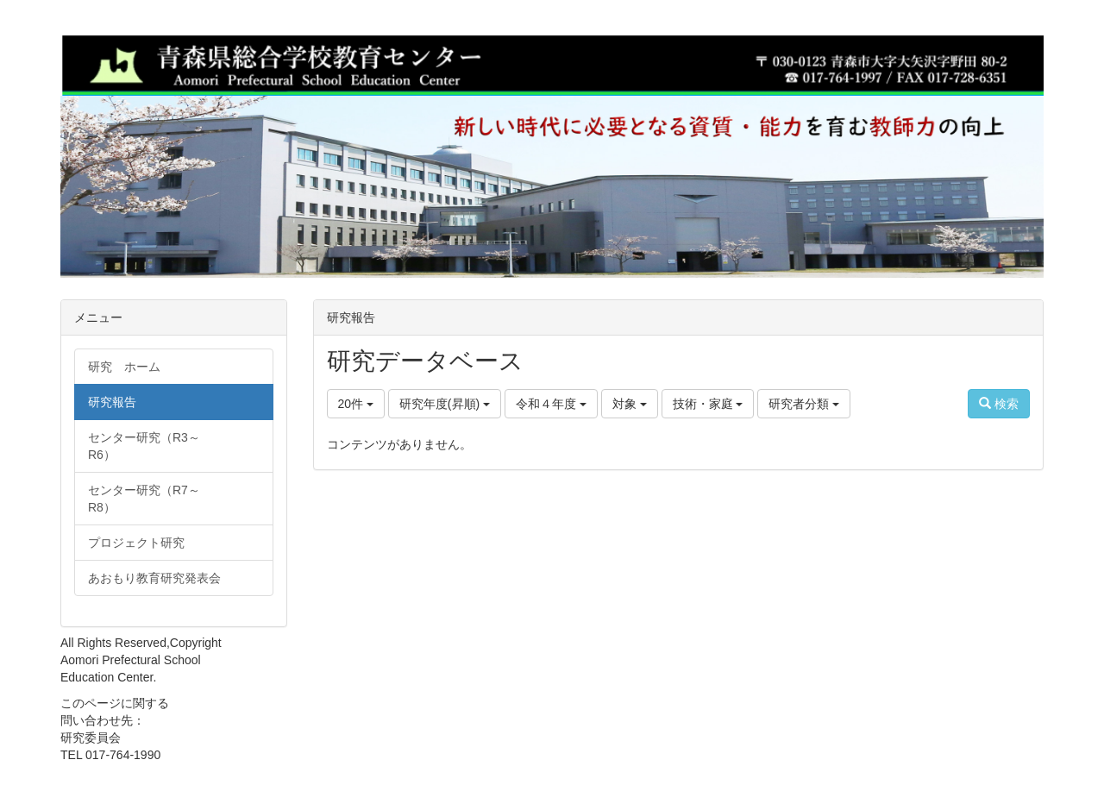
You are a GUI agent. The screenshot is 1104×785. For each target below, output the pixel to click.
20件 (355, 404)
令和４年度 (551, 404)
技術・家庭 (708, 404)
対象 (629, 404)
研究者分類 (803, 404)
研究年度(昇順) (444, 404)
